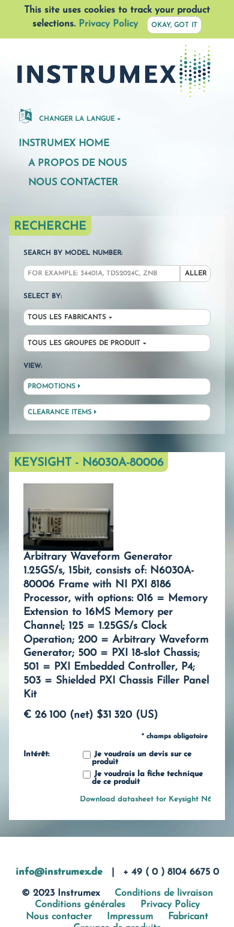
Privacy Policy (108, 24)
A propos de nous (77, 163)
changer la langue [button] (67, 115)
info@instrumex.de (59, 872)
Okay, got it (174, 25)
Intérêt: (36, 754)
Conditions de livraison (164, 893)
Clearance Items (62, 412)
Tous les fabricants (67, 317)
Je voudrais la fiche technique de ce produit (143, 778)
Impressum (130, 917)
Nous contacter (73, 183)
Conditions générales (80, 905)
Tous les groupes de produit (84, 343)
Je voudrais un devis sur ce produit (137, 758)
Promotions (54, 386)
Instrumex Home (64, 143)
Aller (195, 274)
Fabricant (188, 917)
